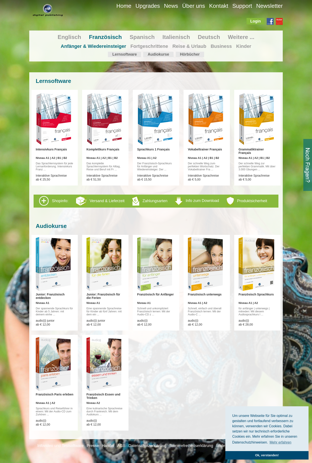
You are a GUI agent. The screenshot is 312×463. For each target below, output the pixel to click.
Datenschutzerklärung (147, 446)
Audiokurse (158, 54)
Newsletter (269, 6)
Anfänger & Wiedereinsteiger (93, 46)
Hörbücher (190, 54)
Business (221, 46)
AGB (121, 446)
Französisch (105, 37)
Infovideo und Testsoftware (60, 446)
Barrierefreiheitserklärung (191, 446)
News (171, 6)
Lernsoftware (124, 54)
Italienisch (176, 37)
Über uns (193, 6)
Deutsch (209, 37)
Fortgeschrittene (149, 46)
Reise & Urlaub (189, 46)
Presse (93, 446)
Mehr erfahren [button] (280, 442)
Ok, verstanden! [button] (267, 455)
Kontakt (218, 6)
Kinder (243, 46)
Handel (108, 446)
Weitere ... (241, 37)
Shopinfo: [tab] (153, 201)
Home (123, 6)
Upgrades (147, 6)
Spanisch (142, 37)
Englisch (69, 37)
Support (242, 6)
